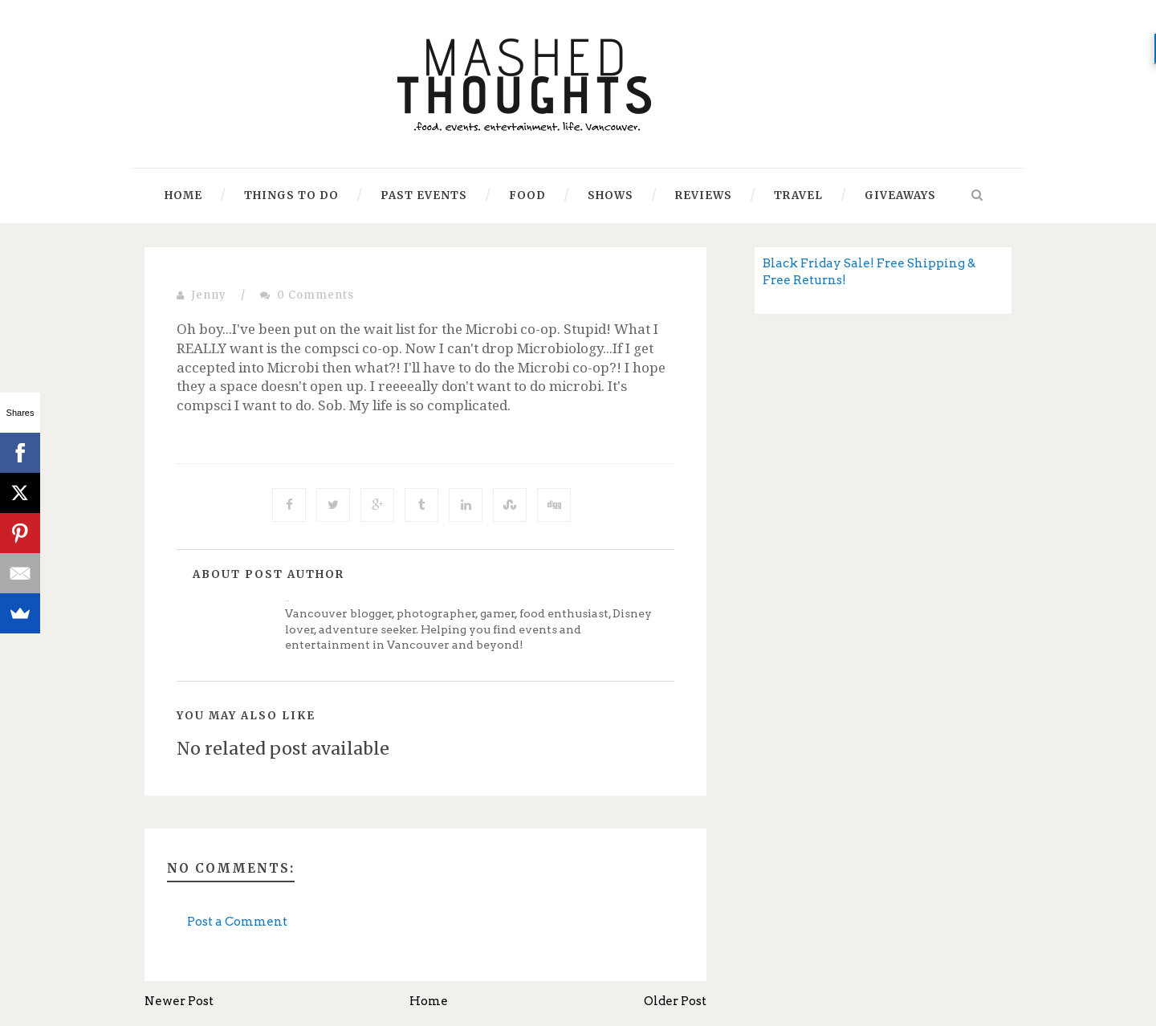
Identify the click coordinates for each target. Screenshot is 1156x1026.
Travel (798, 195)
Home (183, 195)
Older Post (675, 1001)
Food (527, 195)
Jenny (208, 295)
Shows (610, 195)
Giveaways (900, 195)
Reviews (703, 195)
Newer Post (179, 1001)
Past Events (424, 195)
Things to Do (291, 195)
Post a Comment (237, 921)
